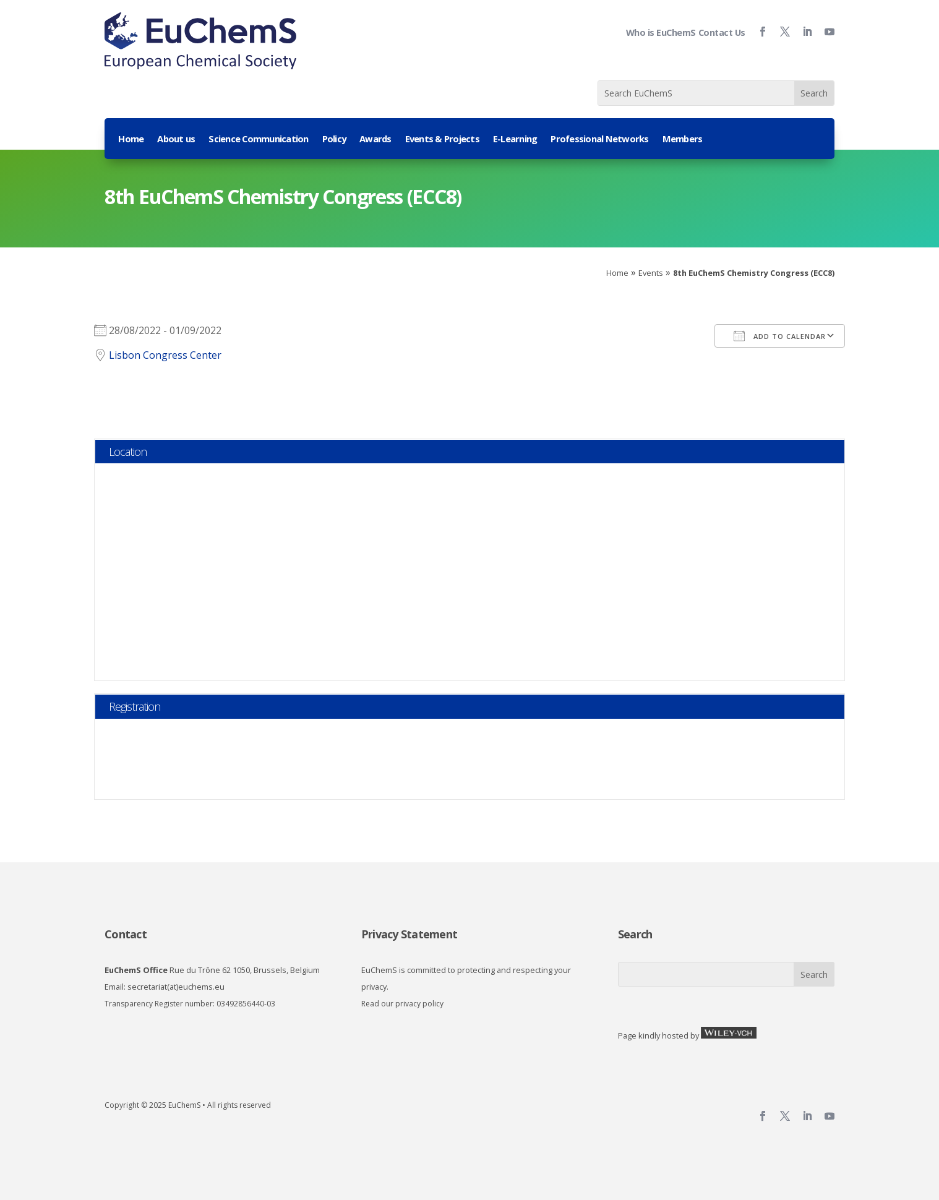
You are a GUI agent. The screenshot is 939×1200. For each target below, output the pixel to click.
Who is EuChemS (661, 32)
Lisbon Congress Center (165, 355)
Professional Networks (599, 139)
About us (176, 139)
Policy (334, 139)
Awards (375, 139)
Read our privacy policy (402, 1003)
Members (682, 139)
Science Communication (258, 139)
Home (131, 139)
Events (650, 272)
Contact (126, 934)
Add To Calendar (780, 335)
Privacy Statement (409, 934)
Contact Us (721, 32)
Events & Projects (442, 139)
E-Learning (515, 139)
